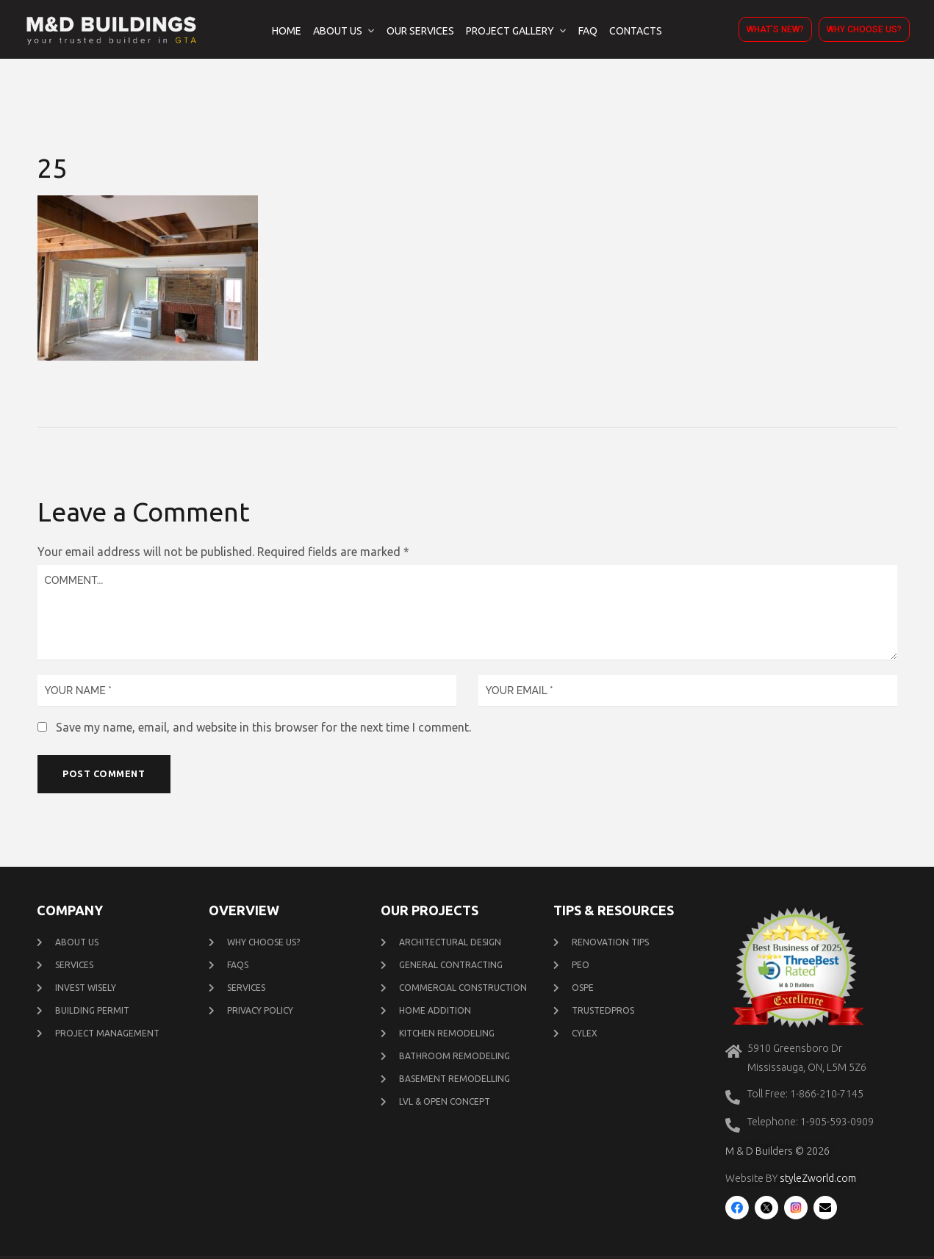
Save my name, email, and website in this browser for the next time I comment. (263, 727)
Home (286, 31)
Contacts (635, 31)
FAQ (587, 31)
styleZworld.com (818, 1182)
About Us (337, 31)
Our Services (420, 31)
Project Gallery (510, 31)
